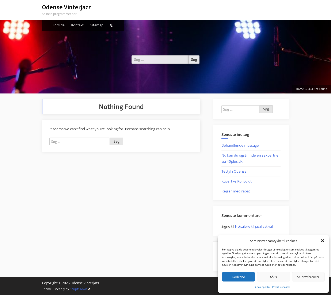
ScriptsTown (80, 289)
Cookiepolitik (262, 287)
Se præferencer (308, 277)
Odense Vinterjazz (66, 7)
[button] (322, 241)
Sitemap (96, 25)
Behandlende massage (240, 145)
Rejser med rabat (235, 191)
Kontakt (77, 25)
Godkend (238, 277)
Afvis (273, 277)
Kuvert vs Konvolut (236, 181)
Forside (59, 25)
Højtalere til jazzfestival (254, 226)
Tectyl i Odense (234, 171)
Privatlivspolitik (281, 287)
